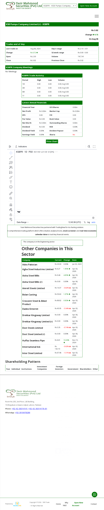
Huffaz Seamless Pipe (33, 340)
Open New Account (88, 5)
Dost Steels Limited (32, 327)
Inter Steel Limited (32, 353)
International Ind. (31, 346)
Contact (94, 504)
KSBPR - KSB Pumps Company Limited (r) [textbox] (60, 6)
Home (58, 504)
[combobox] (59, 6)
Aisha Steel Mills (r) (32, 281)
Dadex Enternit (30, 308)
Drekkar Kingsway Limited (36, 315)
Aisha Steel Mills (30, 275)
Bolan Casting (29, 294)
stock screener (69, 231)
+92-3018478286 (22, 414)
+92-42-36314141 (19, 410)
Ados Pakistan (29, 264)
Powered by (13, 504)
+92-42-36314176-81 (37, 410)
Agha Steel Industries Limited (37, 269)
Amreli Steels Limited (33, 288)
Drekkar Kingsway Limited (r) (37, 321)
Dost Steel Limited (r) (33, 334)
